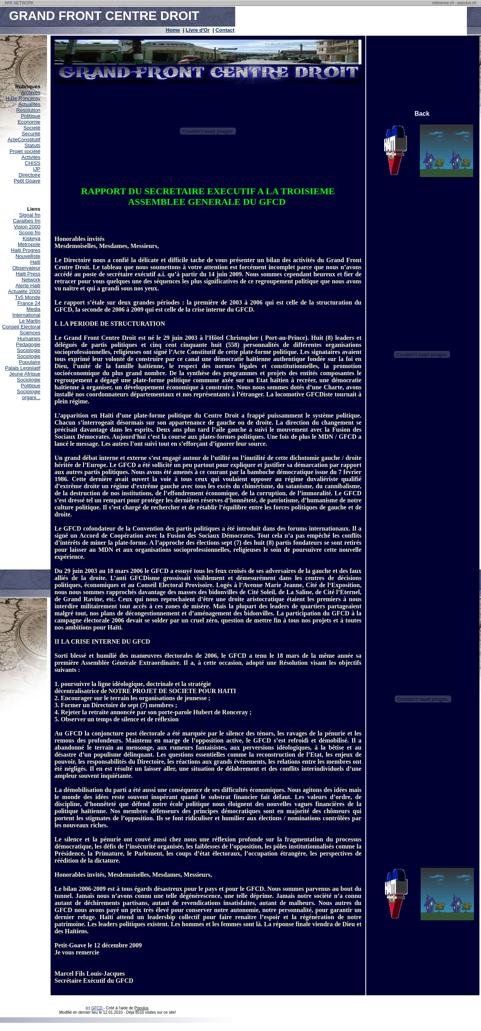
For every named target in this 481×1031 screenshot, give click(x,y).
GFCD (97, 1008)
